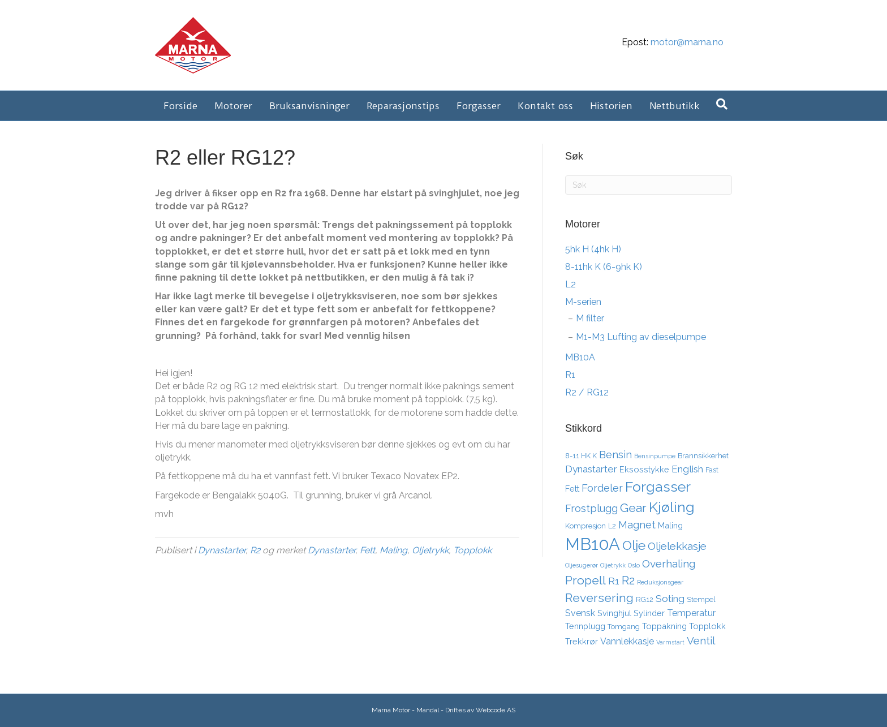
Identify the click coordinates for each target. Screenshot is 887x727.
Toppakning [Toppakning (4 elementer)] (664, 626)
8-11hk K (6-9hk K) (603, 266)
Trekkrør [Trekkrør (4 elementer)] (581, 641)
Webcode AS (495, 710)
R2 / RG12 (587, 392)
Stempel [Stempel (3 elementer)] (701, 599)
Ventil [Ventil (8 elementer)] (701, 640)
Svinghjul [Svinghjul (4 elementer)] (614, 613)
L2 (570, 284)
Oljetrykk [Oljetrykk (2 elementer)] (613, 565)
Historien (611, 105)
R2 (255, 550)
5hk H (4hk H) (593, 249)
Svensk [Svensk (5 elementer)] (580, 613)
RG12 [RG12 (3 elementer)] (644, 599)
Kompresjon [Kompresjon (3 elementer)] (585, 526)
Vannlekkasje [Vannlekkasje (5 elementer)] (627, 641)
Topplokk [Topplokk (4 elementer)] (707, 626)
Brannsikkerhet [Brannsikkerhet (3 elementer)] (703, 455)
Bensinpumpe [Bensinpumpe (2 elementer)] (654, 456)
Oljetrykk (430, 550)
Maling (393, 550)
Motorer (233, 105)
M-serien (583, 301)
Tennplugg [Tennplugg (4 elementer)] (585, 626)
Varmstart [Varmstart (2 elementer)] (670, 642)
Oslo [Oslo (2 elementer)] (634, 565)
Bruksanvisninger (309, 105)
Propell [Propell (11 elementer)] (585, 580)
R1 (570, 374)
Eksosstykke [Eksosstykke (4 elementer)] (644, 469)
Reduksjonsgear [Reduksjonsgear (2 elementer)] (660, 582)
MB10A (580, 357)
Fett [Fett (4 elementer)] (572, 488)
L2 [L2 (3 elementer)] (612, 526)
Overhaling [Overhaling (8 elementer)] (668, 563)
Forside (180, 105)
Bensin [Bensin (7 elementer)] (615, 455)
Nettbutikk (674, 105)
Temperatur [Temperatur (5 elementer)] (691, 613)
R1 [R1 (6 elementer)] (613, 581)
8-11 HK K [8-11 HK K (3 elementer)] (581, 455)
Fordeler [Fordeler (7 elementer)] (602, 488)
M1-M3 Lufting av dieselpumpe (641, 337)
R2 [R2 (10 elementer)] (628, 580)
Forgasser (479, 105)
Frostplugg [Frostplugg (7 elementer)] (591, 508)
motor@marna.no (687, 42)
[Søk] (722, 104)
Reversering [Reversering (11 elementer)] (599, 598)
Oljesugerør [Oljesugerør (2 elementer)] (581, 565)
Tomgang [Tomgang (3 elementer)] (624, 626)
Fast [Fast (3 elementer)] (711, 470)
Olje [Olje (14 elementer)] (633, 545)
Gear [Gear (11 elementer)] (633, 508)
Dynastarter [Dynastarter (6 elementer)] (591, 469)
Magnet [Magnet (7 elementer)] (637, 525)
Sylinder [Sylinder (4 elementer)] (649, 613)
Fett (367, 550)
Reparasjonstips (403, 105)
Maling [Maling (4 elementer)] (670, 525)
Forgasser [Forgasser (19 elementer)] (658, 486)
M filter (590, 318)
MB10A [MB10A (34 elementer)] (592, 544)
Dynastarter (222, 550)
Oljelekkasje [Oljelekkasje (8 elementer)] (677, 546)
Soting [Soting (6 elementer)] (670, 598)
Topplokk (472, 550)
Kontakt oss (545, 105)
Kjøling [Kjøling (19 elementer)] (672, 506)
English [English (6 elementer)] (687, 469)
